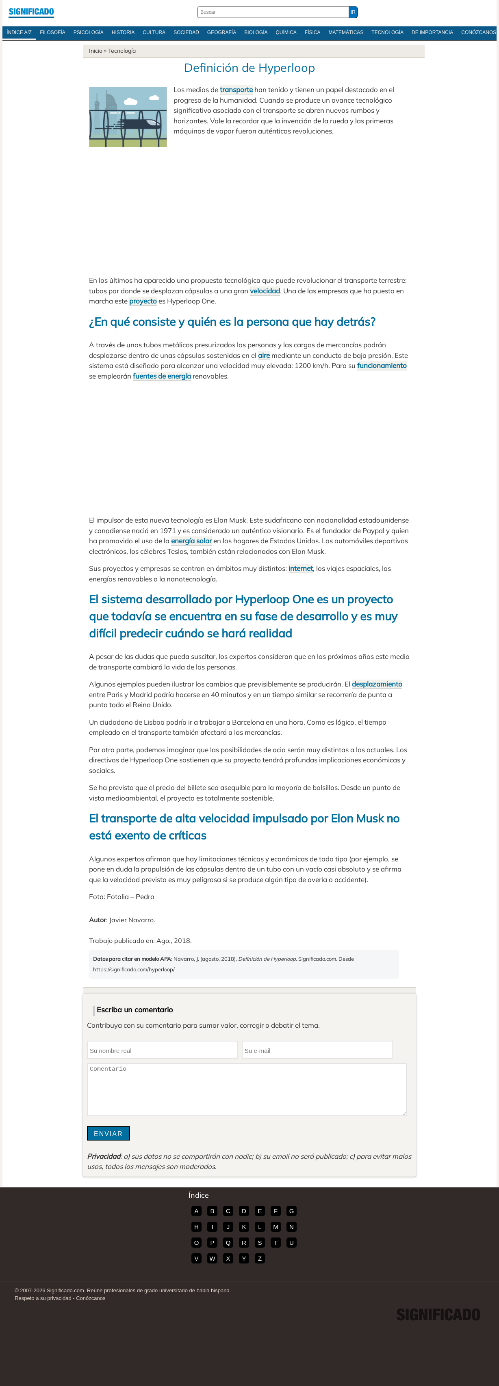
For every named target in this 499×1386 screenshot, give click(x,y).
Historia (123, 32)
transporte (236, 89)
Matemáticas (346, 32)
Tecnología (387, 32)
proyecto (143, 301)
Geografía (221, 32)
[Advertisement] (249, 208)
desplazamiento (377, 684)
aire (264, 355)
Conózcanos (90, 1298)
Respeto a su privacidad (43, 1298)
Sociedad (186, 32)
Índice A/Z (19, 32)
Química (286, 32)
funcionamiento (382, 365)
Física (313, 32)
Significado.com (31, 12)
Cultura (154, 32)
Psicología (89, 32)
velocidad (265, 290)
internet (301, 568)
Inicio (95, 50)
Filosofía (52, 32)
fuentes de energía (162, 376)
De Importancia (432, 32)
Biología (255, 32)
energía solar (191, 540)
